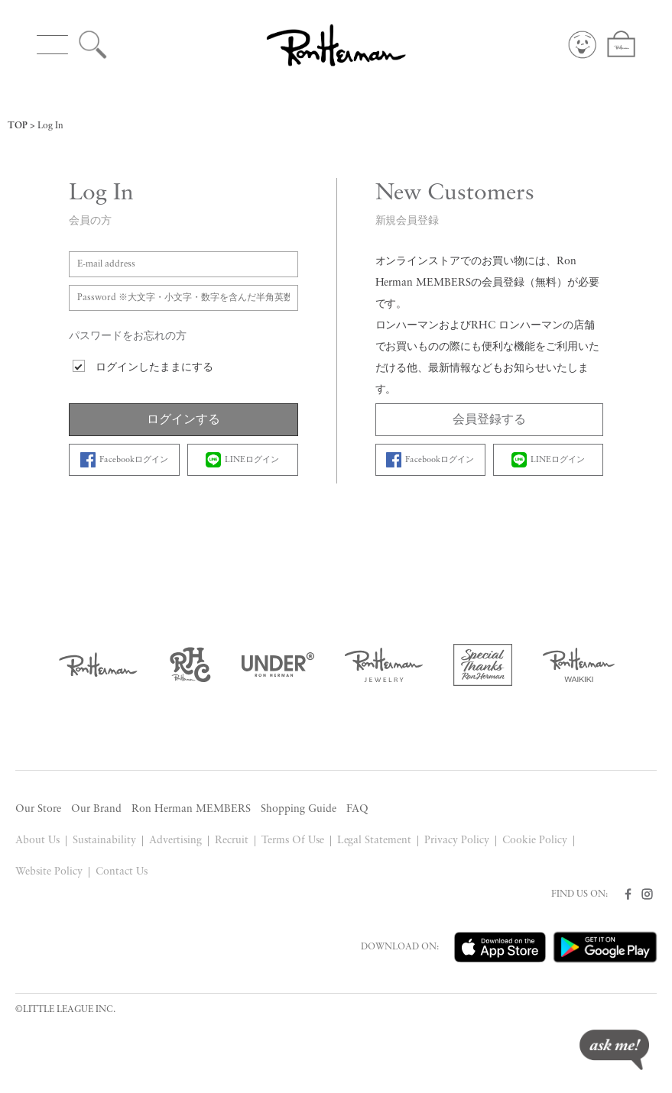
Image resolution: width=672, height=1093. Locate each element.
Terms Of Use (292, 840)
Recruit (231, 840)
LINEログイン (242, 459)
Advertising (175, 840)
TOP (18, 126)
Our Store (38, 809)
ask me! (614, 1050)
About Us (37, 840)
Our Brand (96, 809)
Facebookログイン (124, 459)
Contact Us (122, 872)
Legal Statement (374, 840)
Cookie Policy (534, 840)
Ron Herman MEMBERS (191, 809)
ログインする (183, 420)
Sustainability (104, 840)
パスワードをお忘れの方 (128, 336)
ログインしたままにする (154, 367)
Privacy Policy (456, 840)
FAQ (357, 809)
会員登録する (489, 420)
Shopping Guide (298, 809)
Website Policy (49, 872)
